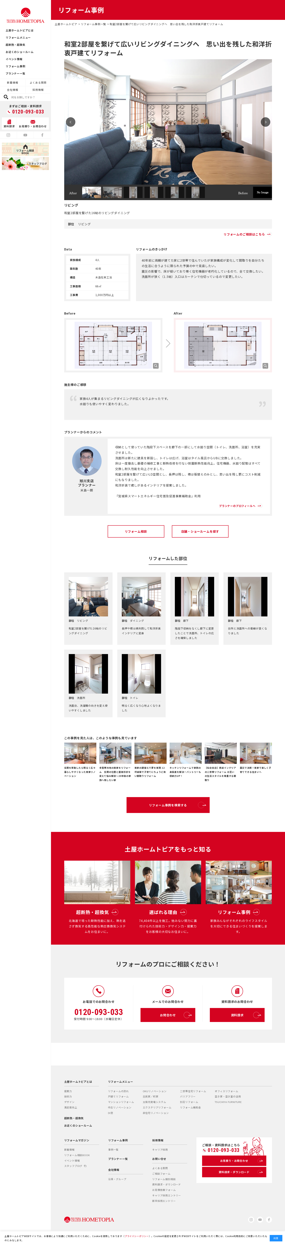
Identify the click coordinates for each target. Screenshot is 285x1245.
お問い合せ (159, 1159)
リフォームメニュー (18, 37)
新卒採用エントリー (164, 1201)
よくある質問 (38, 82)
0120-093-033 (28, 111)
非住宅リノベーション (156, 1113)
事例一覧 (113, 1149)
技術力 (68, 1096)
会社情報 (12, 90)
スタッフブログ (75, 1166)
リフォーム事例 (15, 66)
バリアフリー (188, 1096)
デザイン (69, 1102)
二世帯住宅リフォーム (193, 1091)
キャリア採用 (160, 1149)
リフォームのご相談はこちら (248, 234)
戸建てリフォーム (118, 1096)
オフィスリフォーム (226, 1091)
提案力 (68, 1091)
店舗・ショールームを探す (200, 531)
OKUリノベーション (155, 1091)
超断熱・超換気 (15, 45)
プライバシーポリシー (137, 1236)
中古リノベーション (119, 1107)
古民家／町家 (150, 1096)
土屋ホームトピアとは (20, 30)
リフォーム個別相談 (164, 1179)
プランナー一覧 (15, 73)
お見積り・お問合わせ (241, 1161)
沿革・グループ (117, 1179)
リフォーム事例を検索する (176, 805)
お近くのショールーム (20, 52)
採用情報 (38, 90)
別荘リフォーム (189, 1102)
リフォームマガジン (76, 1140)
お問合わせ (175, 1015)
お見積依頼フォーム (164, 1190)
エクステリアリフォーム (157, 1107)
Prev (70, 122)
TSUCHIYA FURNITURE (228, 1102)
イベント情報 (14, 59)
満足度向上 (70, 1107)
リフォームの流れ (118, 1091)
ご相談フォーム (161, 1173)
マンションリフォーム (121, 1102)
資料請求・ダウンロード (166, 1184)
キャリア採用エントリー (166, 1195)
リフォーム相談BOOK (77, 1155)
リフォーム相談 (136, 531)
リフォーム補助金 (190, 1107)
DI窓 (110, 1113)
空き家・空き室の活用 (228, 1096)
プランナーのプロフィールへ (240, 506)
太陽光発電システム (154, 1102)
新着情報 (12, 82)
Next (265, 122)
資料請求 (245, 1015)
